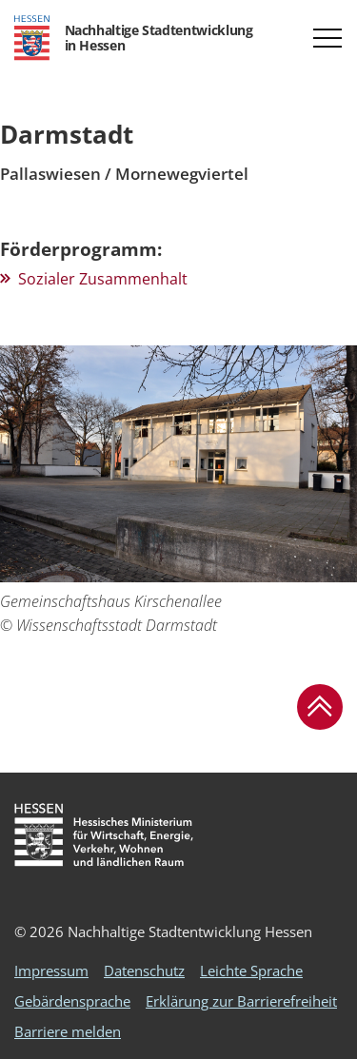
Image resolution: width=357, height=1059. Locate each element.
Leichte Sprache (251, 970)
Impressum (51, 970)
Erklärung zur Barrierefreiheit (241, 1000)
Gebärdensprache (72, 1000)
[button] (327, 38)
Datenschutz (144, 970)
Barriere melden (67, 1031)
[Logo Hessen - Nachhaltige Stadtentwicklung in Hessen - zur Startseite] (133, 38)
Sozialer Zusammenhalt (103, 278)
